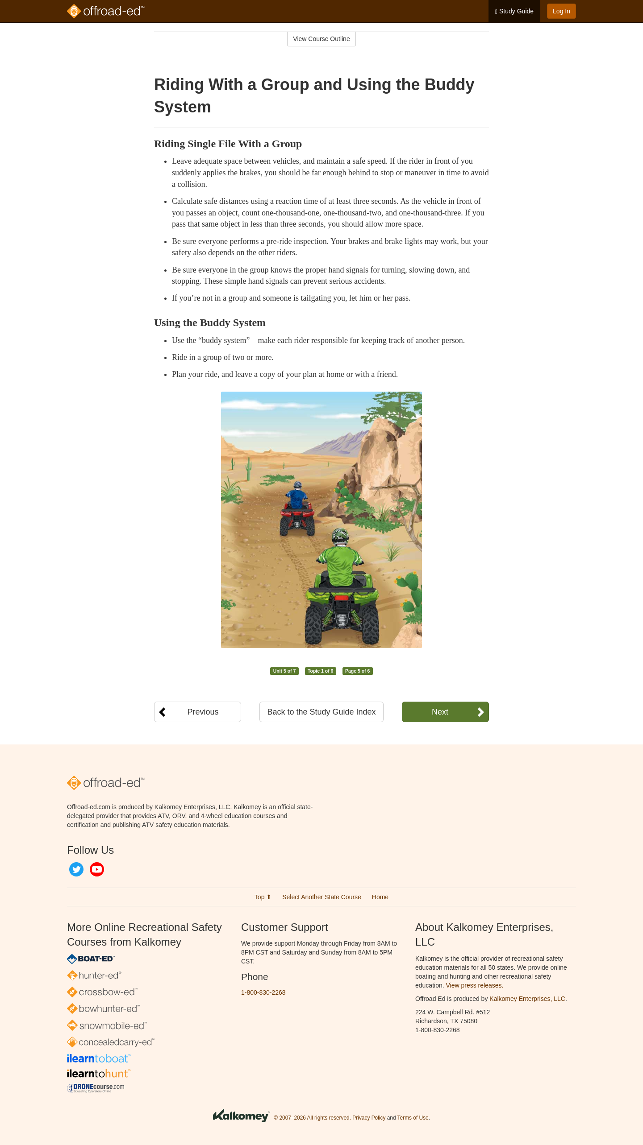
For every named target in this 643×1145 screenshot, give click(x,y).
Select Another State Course (321, 897)
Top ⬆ (263, 897)
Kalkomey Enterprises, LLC (527, 998)
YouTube (97, 869)
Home (380, 897)
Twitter (76, 869)
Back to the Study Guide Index (321, 711)
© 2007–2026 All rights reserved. (312, 1118)
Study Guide (514, 11)
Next (440, 711)
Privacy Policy (368, 1118)
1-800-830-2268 (263, 992)
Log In (561, 11)
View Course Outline (321, 38)
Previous (202, 711)
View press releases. (475, 985)
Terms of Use (413, 1118)
